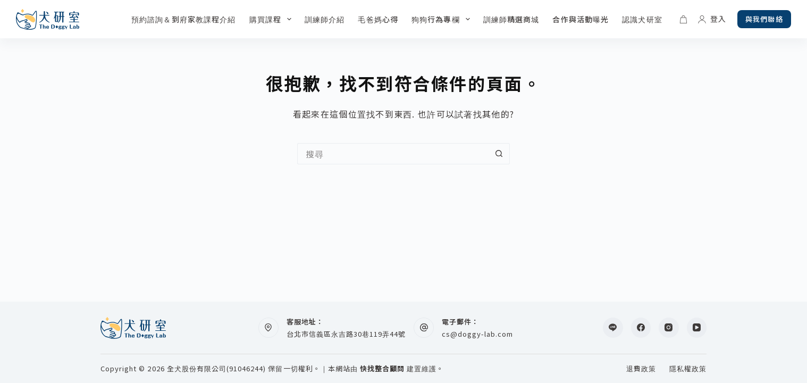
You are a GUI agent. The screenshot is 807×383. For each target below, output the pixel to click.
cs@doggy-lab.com (478, 334)
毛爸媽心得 (378, 19)
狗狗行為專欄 (442, 19)
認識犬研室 (642, 19)
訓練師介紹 (325, 19)
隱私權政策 (688, 368)
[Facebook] (641, 328)
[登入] (712, 19)
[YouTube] (697, 328)
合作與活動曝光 (580, 19)
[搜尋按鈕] (499, 153)
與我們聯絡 (764, 19)
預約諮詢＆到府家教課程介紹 (183, 19)
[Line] (613, 328)
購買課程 (272, 19)
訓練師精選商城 (511, 19)
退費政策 (641, 368)
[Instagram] (669, 328)
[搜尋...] (393, 153)
